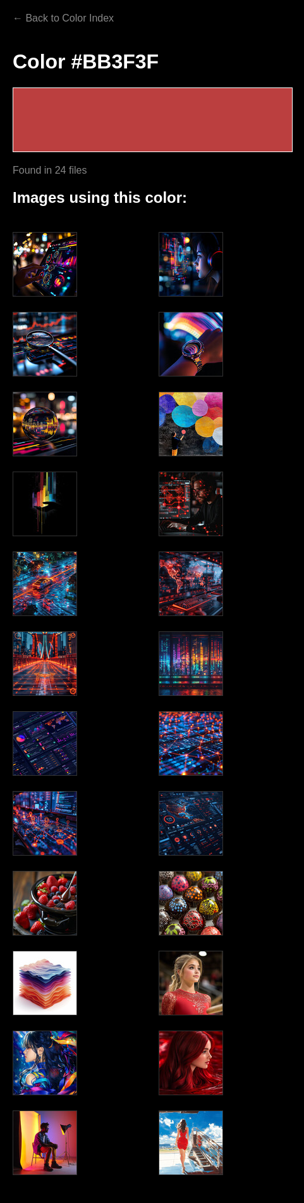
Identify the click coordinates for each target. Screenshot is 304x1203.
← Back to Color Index (63, 18)
